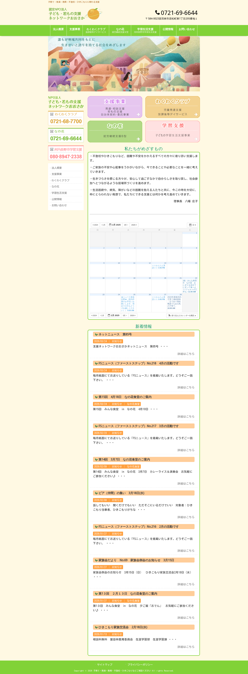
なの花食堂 (133, 404)
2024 (96, 225)
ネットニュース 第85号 (115, 334)
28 (181, 295)
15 (196, 263)
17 (119, 278)
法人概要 (57, 168)
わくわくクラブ (60, 180)
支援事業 (57, 174)
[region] (124, 63)
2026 (134, 225)
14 (181, 263)
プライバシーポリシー (140, 664)
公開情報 (57, 199)
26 (150, 295)
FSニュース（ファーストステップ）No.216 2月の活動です (139, 526)
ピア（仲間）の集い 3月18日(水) (121, 493)
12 (150, 263)
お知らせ (117, 341)
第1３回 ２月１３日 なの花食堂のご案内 (128, 593)
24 (119, 295)
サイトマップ (104, 664)
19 (150, 278)
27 (165, 295)
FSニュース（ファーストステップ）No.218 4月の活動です (139, 363)
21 (181, 278)
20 (165, 278)
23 (103, 295)
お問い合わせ (59, 205)
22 (196, 278)
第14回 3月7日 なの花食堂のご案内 (124, 459)
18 (134, 278)
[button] (182, 315)
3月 (126, 225)
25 (134, 295)
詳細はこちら (186, 354)
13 (165, 263)
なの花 (55, 186)
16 (103, 278)
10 (119, 263)
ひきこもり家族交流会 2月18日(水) (123, 627)
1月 (104, 225)
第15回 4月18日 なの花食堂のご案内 (125, 397)
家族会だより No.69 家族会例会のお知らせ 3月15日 (136, 560)
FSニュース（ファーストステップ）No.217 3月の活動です (139, 426)
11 (134, 263)
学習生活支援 (59, 193)
